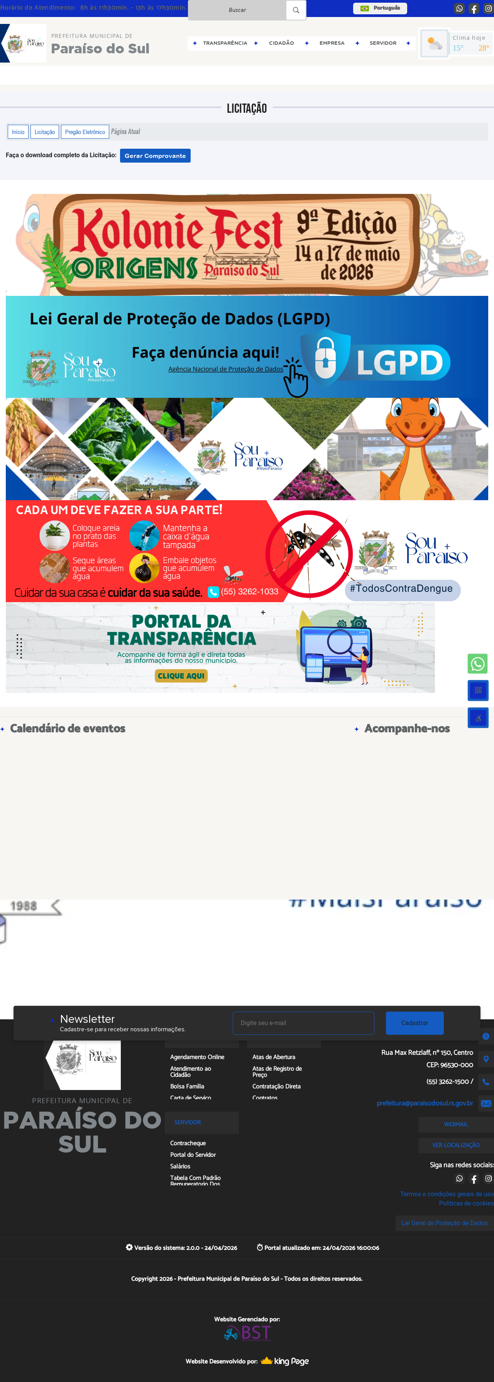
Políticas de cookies (466, 1203)
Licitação (45, 132)
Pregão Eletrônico (85, 132)
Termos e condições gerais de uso (447, 1194)
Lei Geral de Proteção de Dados (445, 1223)
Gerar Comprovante (155, 155)
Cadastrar (414, 1023)
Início (18, 132)
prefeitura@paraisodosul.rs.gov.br (425, 1103)
